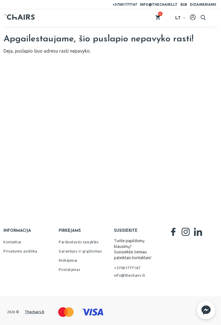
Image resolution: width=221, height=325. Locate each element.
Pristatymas (69, 269)
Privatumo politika (20, 251)
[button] (206, 310)
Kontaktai (12, 242)
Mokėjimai (68, 260)
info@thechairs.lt (159, 4)
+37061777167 (125, 4)
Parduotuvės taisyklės (79, 242)
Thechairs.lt (34, 312)
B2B (183, 4)
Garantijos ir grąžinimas (80, 251)
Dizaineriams (203, 4)
